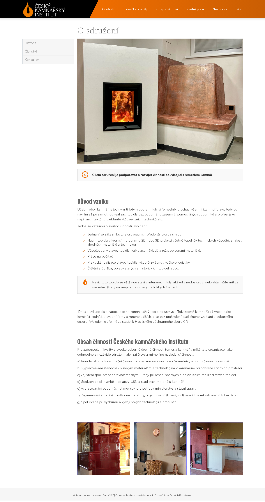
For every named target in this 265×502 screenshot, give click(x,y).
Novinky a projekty (226, 9)
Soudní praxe (195, 9)
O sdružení (110, 9)
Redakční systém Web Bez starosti (173, 495)
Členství (31, 51)
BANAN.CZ (108, 495)
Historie (30, 43)
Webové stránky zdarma (86, 495)
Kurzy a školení (166, 9)
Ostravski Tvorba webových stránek (134, 495)
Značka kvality (137, 9)
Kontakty (32, 60)
